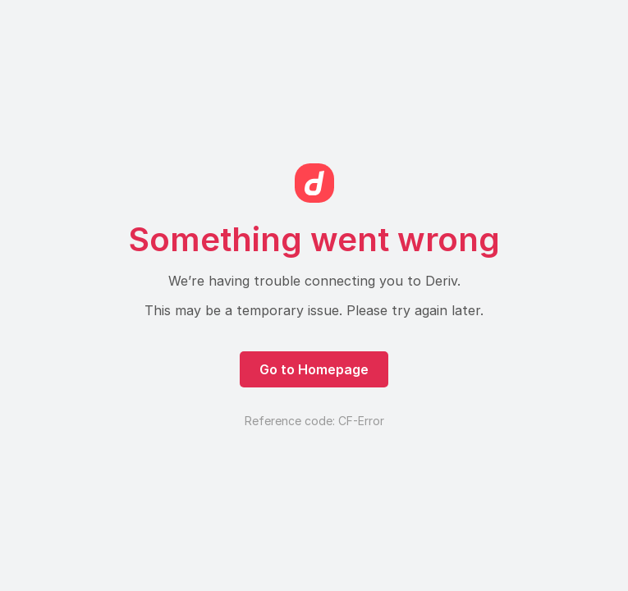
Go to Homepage (314, 369)
